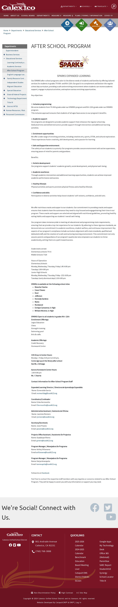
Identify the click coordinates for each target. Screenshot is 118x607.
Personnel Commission (15, 114)
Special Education (14, 90)
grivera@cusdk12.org (45, 440)
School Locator (107, 576)
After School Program (15, 70)
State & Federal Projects (16, 94)
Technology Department (17, 98)
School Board (28, 15)
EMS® (72, 602)
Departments (43, 15)
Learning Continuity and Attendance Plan (17, 62)
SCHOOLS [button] (86, 6)
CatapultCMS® (61, 602)
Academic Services (14, 66)
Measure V (56, 15)
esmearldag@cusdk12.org (47, 393)
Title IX (10, 102)
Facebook (45, 473)
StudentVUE (105, 569)
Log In (78, 602)
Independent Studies (15, 82)
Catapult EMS (81, 572)
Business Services (13, 54)
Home (6, 15)
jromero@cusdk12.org (45, 417)
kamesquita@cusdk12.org (47, 464)
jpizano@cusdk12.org (45, 429)
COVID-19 (108, 15)
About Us (15, 15)
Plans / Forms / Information (88, 15)
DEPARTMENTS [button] (69, 6)
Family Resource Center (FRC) (17, 78)
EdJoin (78, 580)
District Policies (82, 576)
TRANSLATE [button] (102, 6)
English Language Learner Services (17, 74)
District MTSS (12, 106)
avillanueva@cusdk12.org (46, 452)
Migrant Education (14, 86)
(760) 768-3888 (43, 551)
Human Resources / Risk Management (16, 110)
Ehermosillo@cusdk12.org (47, 405)
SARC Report (105, 565)
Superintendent (12, 50)
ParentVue (104, 561)
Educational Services (33, 30)
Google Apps (105, 541)
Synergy (103, 572)
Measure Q (68, 15)
